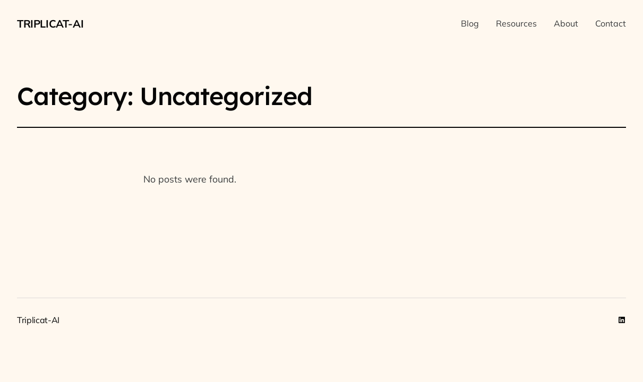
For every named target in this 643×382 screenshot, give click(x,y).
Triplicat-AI (50, 23)
